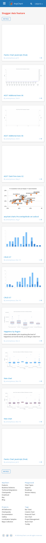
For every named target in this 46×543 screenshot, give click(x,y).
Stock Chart (29, 522)
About (27, 495)
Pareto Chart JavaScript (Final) (15, 55)
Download (5, 495)
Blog (3, 500)
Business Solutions (8, 488)
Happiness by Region (12, 331)
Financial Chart (30, 514)
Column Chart (29, 512)
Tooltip (27, 524)
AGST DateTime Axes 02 (13, 176)
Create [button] (38, 4)
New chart (8, 378)
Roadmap (28, 490)
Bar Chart (28, 509)
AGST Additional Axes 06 (13, 95)
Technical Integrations (9, 490)
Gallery (4, 517)
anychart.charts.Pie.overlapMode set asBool (21, 216)
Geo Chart (28, 517)
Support (28, 488)
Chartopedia (6, 492)
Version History (30, 492)
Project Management (32, 519)
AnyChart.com (24, 535)
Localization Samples (9, 519)
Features (5, 485)
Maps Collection (7, 522)
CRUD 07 (7, 257)
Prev (6, 19)
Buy (3, 497)
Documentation (7, 514)
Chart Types (29, 485)
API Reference (6, 509)
